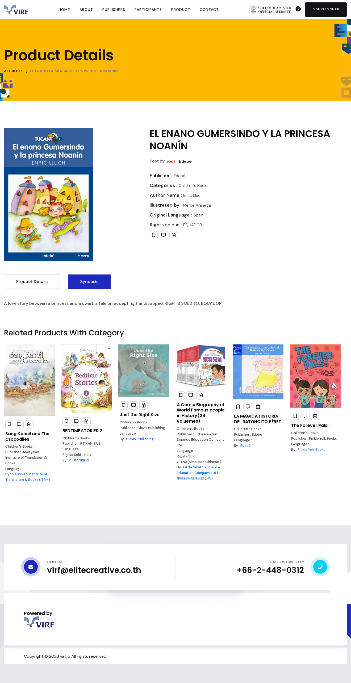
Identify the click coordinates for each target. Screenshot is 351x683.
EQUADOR (192, 225)
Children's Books (193, 185)
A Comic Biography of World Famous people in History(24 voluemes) (201, 413)
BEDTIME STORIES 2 (82, 431)
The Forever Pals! (310, 425)
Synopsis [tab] (89, 281)
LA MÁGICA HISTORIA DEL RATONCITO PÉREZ (257, 419)
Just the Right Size (140, 415)
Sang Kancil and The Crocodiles (27, 436)
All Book (13, 71)
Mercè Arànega (197, 205)
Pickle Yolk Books (311, 449)
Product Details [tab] (32, 281)
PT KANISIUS (79, 460)
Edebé (185, 161)
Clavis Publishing (140, 439)
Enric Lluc (191, 195)
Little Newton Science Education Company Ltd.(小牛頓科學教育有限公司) (199, 473)
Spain (198, 215)
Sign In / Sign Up (326, 9)
